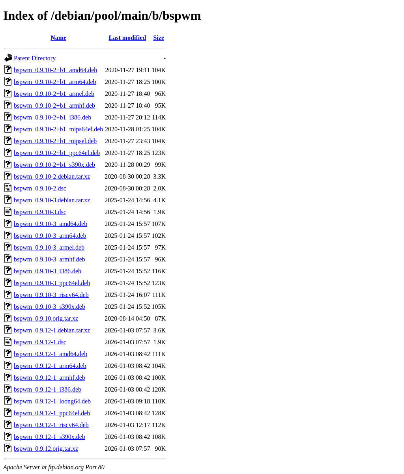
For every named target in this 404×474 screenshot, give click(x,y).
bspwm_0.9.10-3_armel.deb (49, 247)
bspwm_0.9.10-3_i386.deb (47, 271)
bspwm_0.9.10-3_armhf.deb (49, 259)
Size (158, 37)
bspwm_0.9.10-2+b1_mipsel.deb (55, 141)
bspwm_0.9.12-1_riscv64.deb (51, 425)
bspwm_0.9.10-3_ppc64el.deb (52, 283)
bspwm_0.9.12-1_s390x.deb (49, 436)
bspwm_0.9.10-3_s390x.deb (49, 306)
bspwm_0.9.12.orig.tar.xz (46, 448)
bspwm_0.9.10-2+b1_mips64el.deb (58, 129)
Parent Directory (35, 58)
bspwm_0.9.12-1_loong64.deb (52, 401)
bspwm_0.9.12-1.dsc (40, 342)
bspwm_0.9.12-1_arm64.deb (50, 365)
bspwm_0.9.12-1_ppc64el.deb (52, 413)
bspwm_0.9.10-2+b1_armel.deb (54, 93)
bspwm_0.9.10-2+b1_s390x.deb (54, 164)
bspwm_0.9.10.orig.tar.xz (46, 318)
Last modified (127, 37)
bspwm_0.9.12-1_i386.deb (47, 389)
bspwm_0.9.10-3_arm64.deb (50, 235)
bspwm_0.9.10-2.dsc (40, 188)
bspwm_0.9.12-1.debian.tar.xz (52, 330)
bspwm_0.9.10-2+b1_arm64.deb (55, 81)
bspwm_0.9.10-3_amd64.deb (50, 223)
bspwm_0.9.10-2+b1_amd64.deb (55, 70)
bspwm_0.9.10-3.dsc (40, 212)
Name (58, 37)
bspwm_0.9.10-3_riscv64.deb (51, 294)
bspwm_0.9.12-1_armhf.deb (49, 377)
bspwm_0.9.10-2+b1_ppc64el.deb (57, 152)
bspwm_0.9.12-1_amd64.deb (50, 354)
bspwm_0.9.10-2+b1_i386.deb (52, 117)
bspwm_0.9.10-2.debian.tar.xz (52, 176)
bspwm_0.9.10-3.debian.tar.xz (52, 200)
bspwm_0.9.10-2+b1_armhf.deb (54, 105)
